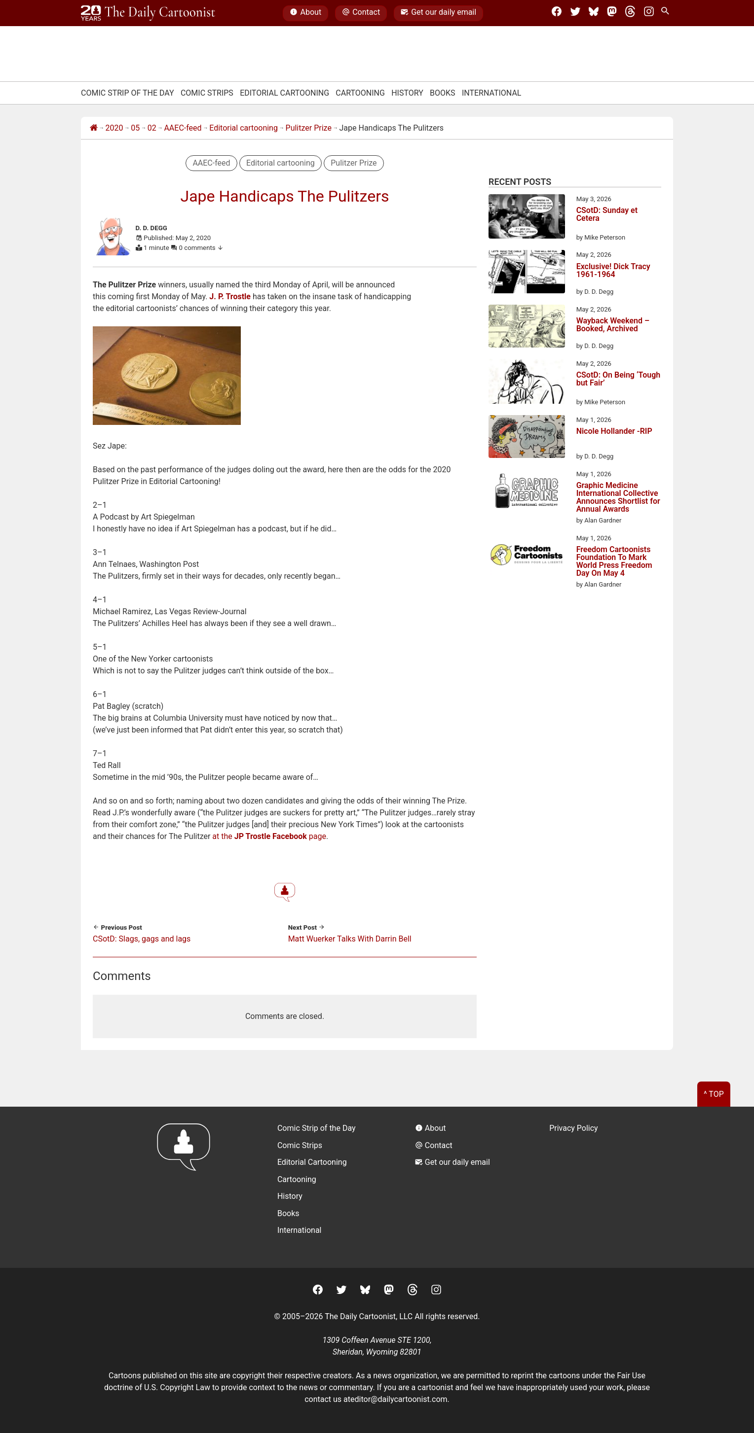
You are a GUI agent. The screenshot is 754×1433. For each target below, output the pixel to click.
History (407, 93)
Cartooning (360, 93)
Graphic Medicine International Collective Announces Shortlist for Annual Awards (618, 497)
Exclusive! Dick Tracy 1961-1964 (613, 271)
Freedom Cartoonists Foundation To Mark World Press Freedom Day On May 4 (614, 561)
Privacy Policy (573, 1128)
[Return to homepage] (187, 1187)
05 (135, 128)
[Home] (94, 128)
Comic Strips (207, 93)
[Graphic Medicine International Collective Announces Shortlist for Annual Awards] (527, 492)
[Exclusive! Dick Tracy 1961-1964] (527, 273)
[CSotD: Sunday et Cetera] (527, 218)
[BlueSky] (594, 13)
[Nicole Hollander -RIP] (527, 438)
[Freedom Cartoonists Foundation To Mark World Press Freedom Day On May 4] (527, 556)
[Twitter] (575, 13)
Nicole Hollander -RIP (614, 431)
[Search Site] (667, 13)
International (492, 93)
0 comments (201, 247)
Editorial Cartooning (284, 93)
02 (152, 128)
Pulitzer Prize (309, 128)
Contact (361, 13)
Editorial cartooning (243, 128)
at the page (269, 836)
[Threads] (630, 13)
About (305, 13)
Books (442, 93)
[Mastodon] (612, 13)
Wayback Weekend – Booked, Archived (613, 325)
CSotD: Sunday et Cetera (607, 215)
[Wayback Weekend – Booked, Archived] (527, 328)
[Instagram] (649, 13)
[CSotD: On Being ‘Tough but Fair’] (527, 383)
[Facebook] (557, 13)
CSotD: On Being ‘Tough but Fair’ (618, 379)
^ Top (714, 1094)
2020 (114, 128)
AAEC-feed (182, 128)
